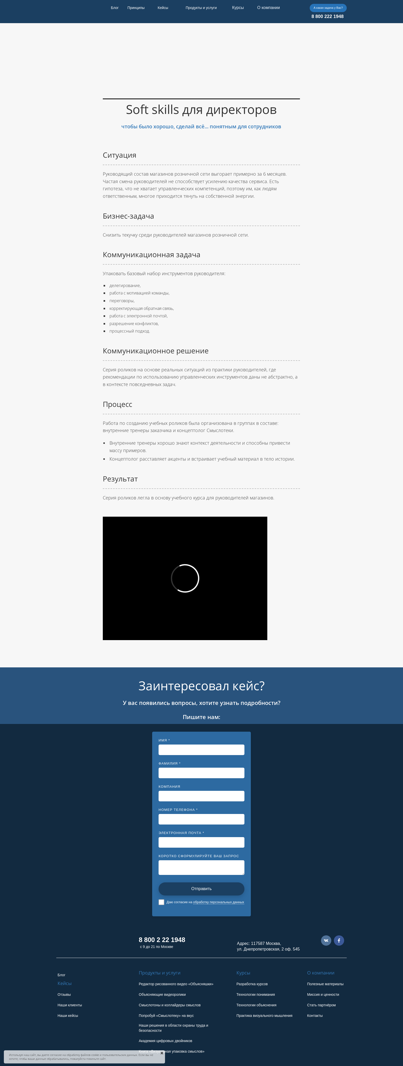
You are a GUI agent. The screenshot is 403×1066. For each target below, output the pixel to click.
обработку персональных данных (218, 902)
